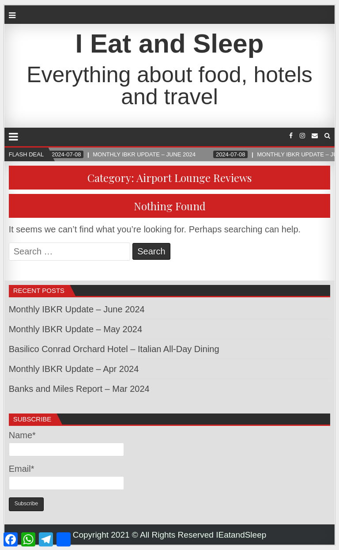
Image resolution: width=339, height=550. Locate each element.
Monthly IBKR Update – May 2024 (75, 329)
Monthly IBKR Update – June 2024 (77, 309)
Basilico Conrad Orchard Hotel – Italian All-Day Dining (114, 349)
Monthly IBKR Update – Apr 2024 (74, 369)
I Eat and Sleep (169, 43)
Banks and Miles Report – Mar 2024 (79, 389)
